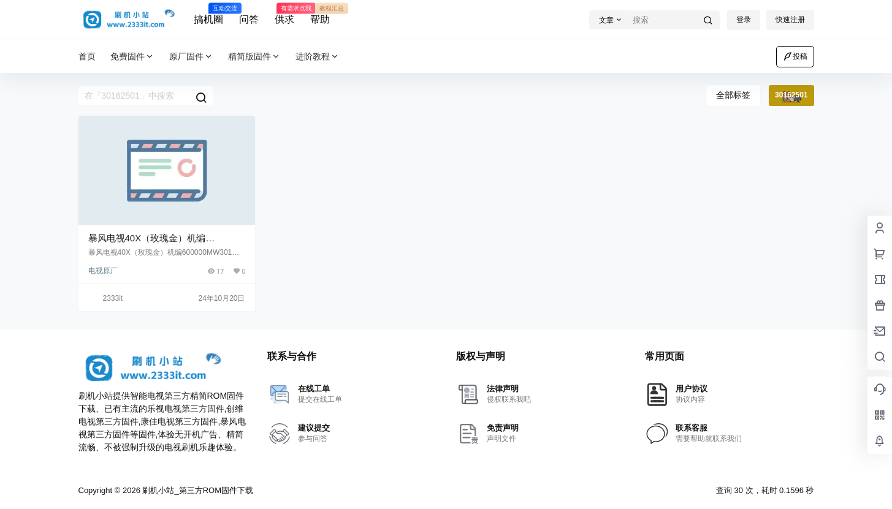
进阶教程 (317, 57)
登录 (743, 19)
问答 (249, 19)
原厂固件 (191, 57)
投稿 (795, 56)
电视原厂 (103, 270)
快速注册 (790, 19)
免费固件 (132, 57)
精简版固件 (254, 57)
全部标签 (733, 95)
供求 (284, 14)
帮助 (320, 14)
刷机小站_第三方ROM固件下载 (196, 490)
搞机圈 (208, 14)
